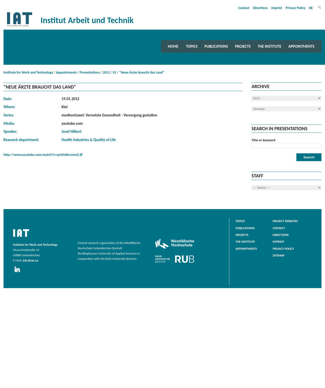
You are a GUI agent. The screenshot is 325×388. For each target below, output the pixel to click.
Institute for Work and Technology (28, 72)
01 (114, 72)
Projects (243, 46)
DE (311, 8)
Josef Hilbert (72, 131)
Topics (191, 46)
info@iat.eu (30, 260)
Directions (260, 8)
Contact (243, 8)
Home (173, 46)
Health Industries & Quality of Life (89, 139)
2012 (106, 72)
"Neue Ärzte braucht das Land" (141, 72)
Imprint (276, 8)
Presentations (90, 72)
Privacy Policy (295, 8)
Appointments (301, 46)
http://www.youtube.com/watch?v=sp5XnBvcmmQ (41, 155)
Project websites (285, 221)
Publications (216, 46)
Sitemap (279, 255)
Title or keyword (263, 140)
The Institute (269, 46)
